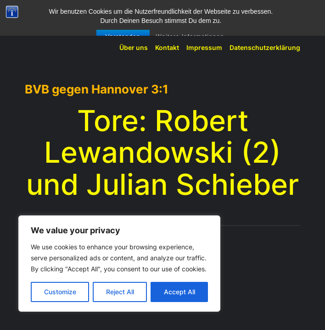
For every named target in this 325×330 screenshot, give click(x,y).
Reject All (120, 292)
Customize (60, 292)
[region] (119, 263)
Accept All (179, 292)
